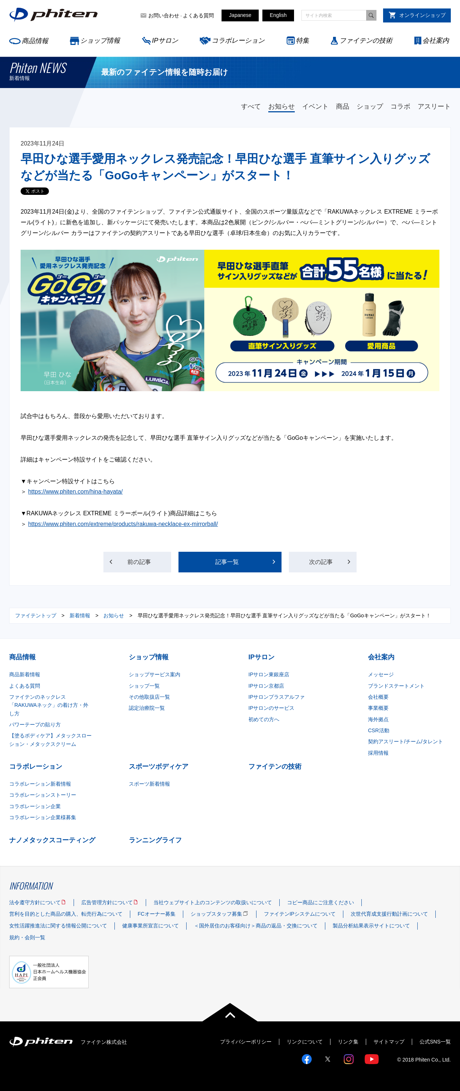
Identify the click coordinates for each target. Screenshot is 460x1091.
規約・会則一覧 (27, 937)
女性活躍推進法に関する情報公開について (58, 926)
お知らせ (281, 106)
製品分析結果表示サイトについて (371, 926)
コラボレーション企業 (35, 806)
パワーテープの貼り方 (35, 724)
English (278, 15)
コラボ (400, 106)
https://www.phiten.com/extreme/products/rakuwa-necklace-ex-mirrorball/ (123, 524)
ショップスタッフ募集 (216, 914)
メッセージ (381, 674)
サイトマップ (389, 1042)
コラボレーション (238, 40)
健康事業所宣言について (150, 926)
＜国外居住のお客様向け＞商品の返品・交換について (256, 926)
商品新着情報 (24, 674)
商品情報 (35, 41)
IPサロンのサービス (271, 708)
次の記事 (321, 562)
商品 (342, 106)
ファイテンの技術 (365, 40)
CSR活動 (378, 730)
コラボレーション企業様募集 (42, 817)
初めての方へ (263, 719)
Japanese (240, 15)
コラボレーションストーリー (42, 795)
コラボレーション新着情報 (40, 784)
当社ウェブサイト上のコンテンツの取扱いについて (212, 902)
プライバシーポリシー (246, 1042)
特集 (302, 40)
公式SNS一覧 (435, 1042)
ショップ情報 (100, 40)
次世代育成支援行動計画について (389, 914)
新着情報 (80, 615)
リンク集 (348, 1042)
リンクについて (305, 1042)
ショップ (370, 106)
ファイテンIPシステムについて (300, 914)
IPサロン (165, 40)
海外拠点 (378, 719)
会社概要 (378, 697)
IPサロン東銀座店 (268, 674)
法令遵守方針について (35, 902)
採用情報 (378, 753)
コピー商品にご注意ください (320, 902)
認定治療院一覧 (147, 708)
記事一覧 (227, 562)
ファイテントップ (35, 615)
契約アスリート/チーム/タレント (405, 741)
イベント (315, 106)
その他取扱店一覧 (149, 697)
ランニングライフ (155, 840)
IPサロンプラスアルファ (276, 697)
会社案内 (435, 40)
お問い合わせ (163, 15)
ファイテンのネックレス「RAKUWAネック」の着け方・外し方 (48, 705)
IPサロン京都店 (266, 686)
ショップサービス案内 (154, 674)
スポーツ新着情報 (149, 784)
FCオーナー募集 (157, 914)
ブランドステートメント (396, 686)
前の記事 (139, 562)
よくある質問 (198, 15)
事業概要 (378, 708)
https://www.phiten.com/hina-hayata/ (75, 491)
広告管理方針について (107, 902)
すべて (251, 106)
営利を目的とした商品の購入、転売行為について (66, 914)
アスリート (434, 106)
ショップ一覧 (144, 686)
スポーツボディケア (158, 766)
